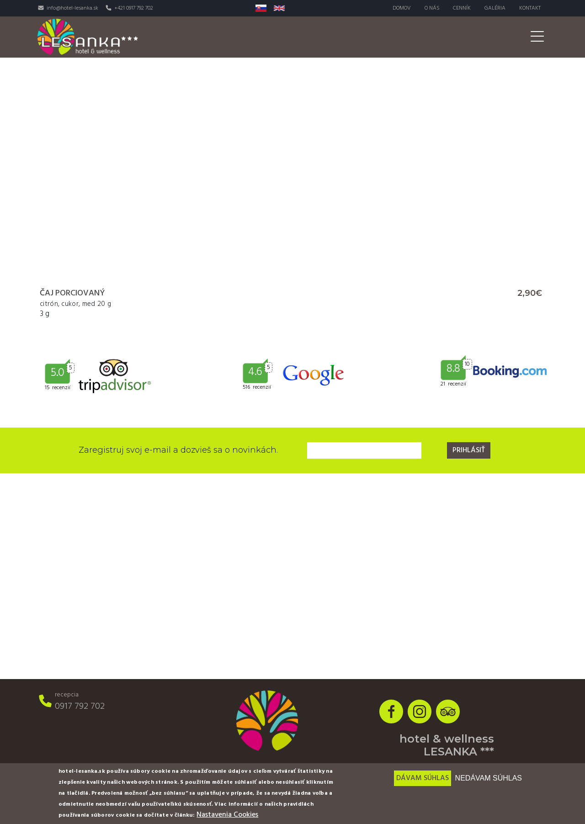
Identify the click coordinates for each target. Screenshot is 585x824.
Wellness (344, 37)
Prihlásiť (468, 450)
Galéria (494, 8)
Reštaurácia (287, 37)
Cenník (462, 8)
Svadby (438, 37)
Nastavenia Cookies (227, 814)
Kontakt (530, 8)
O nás (431, 8)
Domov (401, 8)
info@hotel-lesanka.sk (72, 8)
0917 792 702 (80, 706)
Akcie (529, 37)
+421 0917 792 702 (133, 8)
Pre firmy (485, 37)
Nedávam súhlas (488, 778)
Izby (240, 37)
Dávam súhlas (422, 778)
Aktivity (392, 37)
